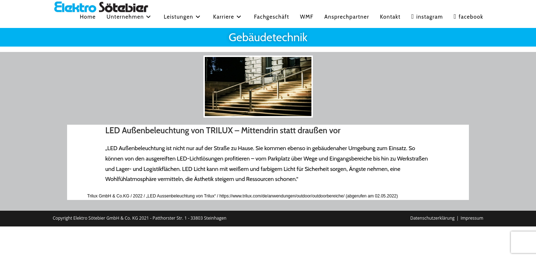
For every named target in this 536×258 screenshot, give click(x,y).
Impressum (472, 218)
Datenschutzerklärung (432, 218)
